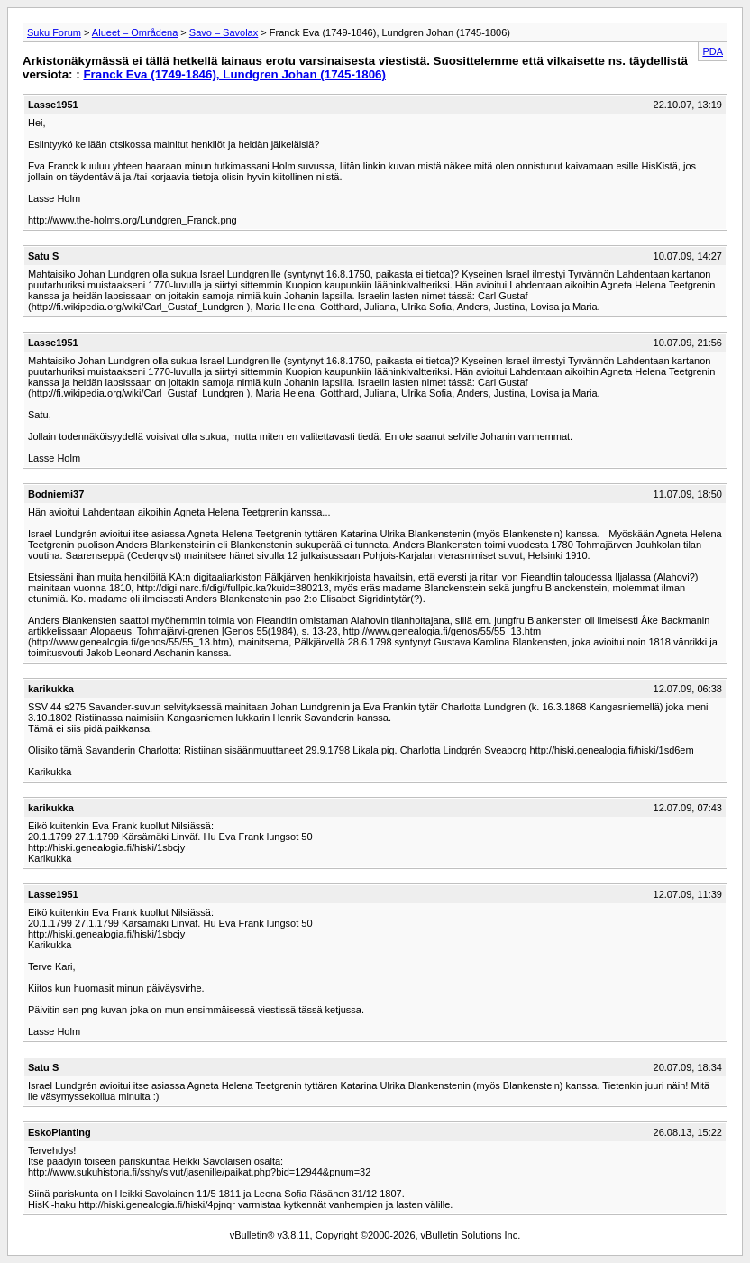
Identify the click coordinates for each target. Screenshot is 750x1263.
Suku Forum (54, 32)
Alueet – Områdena (135, 32)
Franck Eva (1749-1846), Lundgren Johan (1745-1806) (234, 74)
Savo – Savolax (223, 32)
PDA (712, 51)
